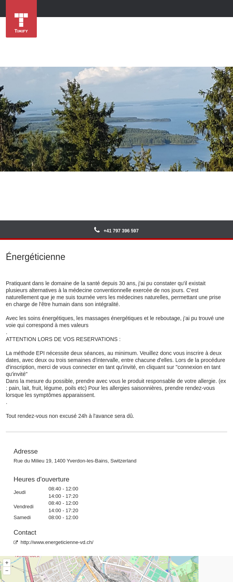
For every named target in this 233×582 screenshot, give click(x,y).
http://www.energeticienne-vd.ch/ (53, 542)
